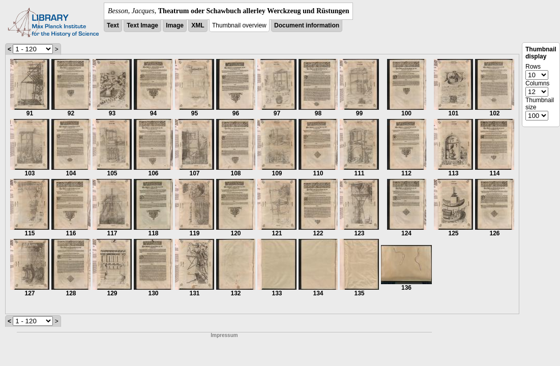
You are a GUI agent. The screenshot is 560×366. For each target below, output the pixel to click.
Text (113, 25)
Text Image (142, 25)
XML (197, 25)
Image (175, 25)
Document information (306, 25)
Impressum (224, 335)
